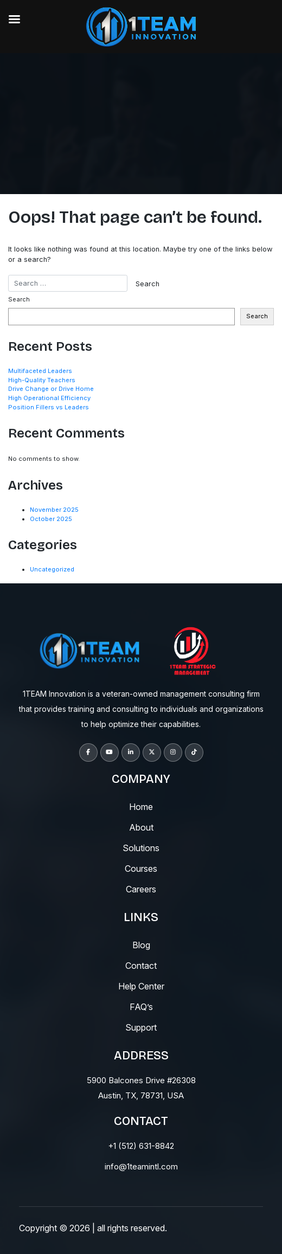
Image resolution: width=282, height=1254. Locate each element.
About (141, 827)
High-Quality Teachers (41, 380)
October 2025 (51, 519)
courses (141, 868)
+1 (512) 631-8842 (141, 1146)
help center (141, 986)
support (141, 1027)
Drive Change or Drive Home (51, 389)
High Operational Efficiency (49, 398)
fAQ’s (141, 1006)
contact (141, 965)
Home (141, 806)
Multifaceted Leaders (40, 371)
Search (19, 299)
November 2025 (54, 509)
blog (141, 945)
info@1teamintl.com (141, 1166)
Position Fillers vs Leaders (48, 407)
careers (141, 889)
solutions (141, 848)
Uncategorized (52, 569)
